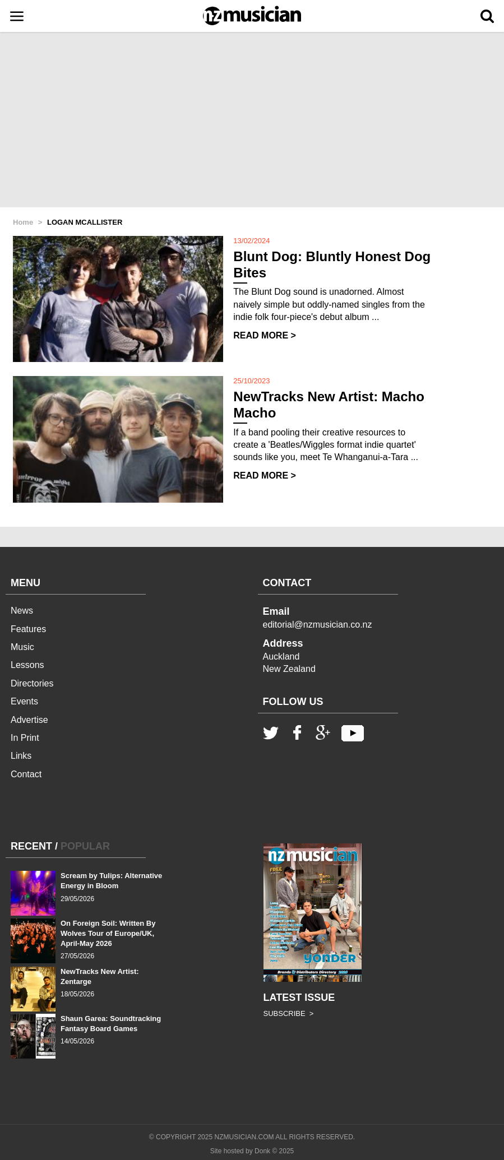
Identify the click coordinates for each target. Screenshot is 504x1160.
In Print (25, 738)
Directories (32, 683)
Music (22, 647)
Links (21, 755)
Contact (26, 774)
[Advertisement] (252, 120)
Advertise (29, 720)
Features (28, 629)
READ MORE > (264, 335)
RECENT (31, 846)
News (22, 610)
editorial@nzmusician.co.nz (317, 624)
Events (24, 701)
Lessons (27, 665)
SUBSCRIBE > (288, 1013)
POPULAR (85, 846)
